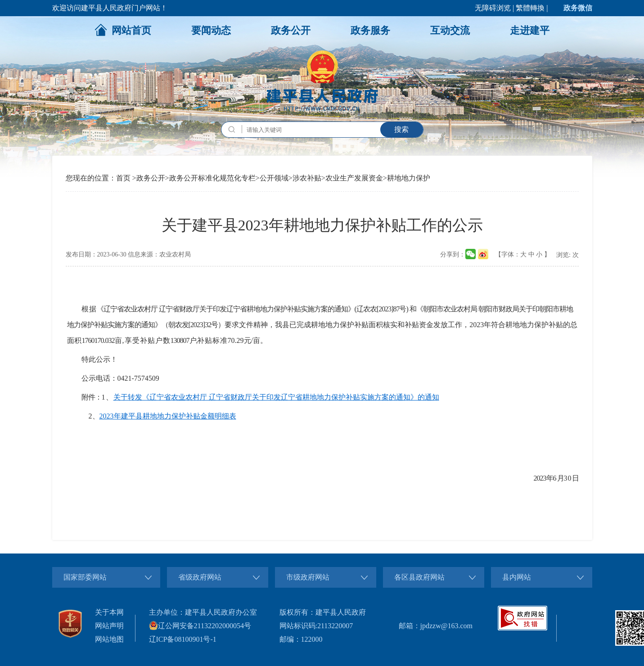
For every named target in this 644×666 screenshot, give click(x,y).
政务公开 (291, 30)
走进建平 (529, 30)
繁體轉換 (530, 8)
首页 (123, 178)
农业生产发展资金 (354, 178)
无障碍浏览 (493, 8)
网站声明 (109, 626)
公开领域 (274, 178)
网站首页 (123, 29)
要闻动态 (211, 30)
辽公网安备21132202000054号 (200, 626)
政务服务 (370, 30)
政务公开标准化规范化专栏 (212, 178)
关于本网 (109, 612)
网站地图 (109, 639)
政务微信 (577, 8)
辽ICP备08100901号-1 (182, 639)
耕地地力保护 (408, 178)
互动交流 (450, 30)
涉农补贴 (307, 178)
